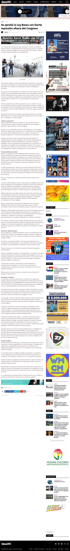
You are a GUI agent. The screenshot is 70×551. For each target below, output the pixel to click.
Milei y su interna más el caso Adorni (60, 233)
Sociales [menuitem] (35, 2)
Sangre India (57, 226)
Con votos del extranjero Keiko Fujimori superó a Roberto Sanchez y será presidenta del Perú (60, 387)
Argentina (6, 21)
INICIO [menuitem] (15, 2)
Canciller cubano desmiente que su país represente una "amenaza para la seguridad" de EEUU (61, 490)
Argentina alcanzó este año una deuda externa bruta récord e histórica (61, 287)
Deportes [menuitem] (53, 2)
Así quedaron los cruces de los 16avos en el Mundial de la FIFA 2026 (61, 417)
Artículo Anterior (5, 395)
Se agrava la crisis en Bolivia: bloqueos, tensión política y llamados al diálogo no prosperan (61, 396)
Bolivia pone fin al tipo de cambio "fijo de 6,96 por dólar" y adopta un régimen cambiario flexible (61, 279)
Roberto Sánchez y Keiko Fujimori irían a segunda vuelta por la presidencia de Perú (61, 405)
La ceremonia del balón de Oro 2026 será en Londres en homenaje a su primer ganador (61, 435)
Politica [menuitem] (21, 2)
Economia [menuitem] (28, 2)
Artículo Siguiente (39, 395)
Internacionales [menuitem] (44, 2)
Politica (10, 387)
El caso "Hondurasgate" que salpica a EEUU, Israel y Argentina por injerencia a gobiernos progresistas (61, 498)
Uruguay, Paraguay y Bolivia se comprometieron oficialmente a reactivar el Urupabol (61, 271)
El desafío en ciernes (59, 220)
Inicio (2, 21)
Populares (49, 535)
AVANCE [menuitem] (60, 2)
